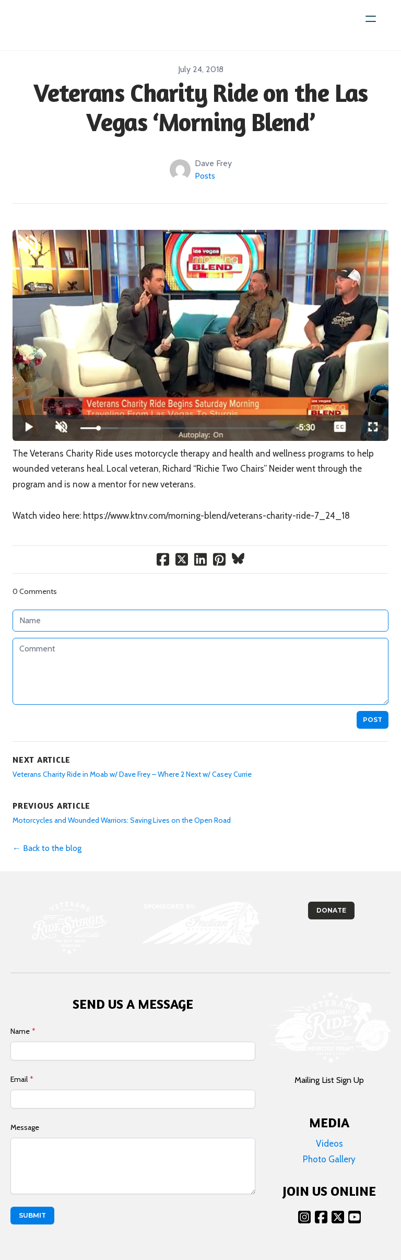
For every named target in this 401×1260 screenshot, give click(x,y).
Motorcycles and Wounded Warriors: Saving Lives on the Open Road (122, 820)
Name (20, 1031)
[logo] (53, 25)
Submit (32, 1215)
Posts (205, 176)
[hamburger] (370, 18)
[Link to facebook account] (321, 1217)
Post (372, 720)
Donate (331, 910)
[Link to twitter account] (338, 1217)
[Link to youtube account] (354, 1217)
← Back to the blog (47, 848)
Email (19, 1079)
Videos (329, 1143)
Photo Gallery (329, 1159)
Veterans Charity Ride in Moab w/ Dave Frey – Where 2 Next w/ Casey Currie (132, 774)
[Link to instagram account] (304, 1217)
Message (24, 1127)
